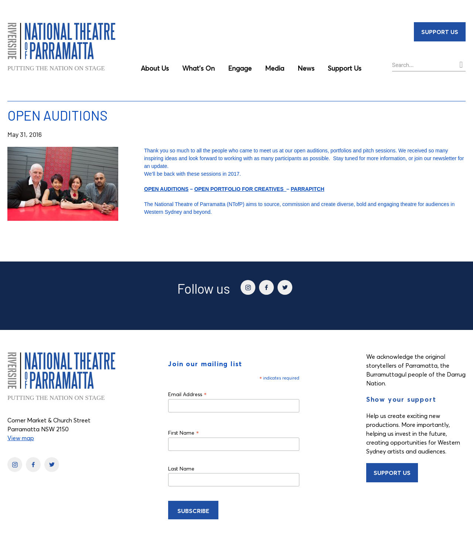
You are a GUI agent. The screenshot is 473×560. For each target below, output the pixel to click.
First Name (183, 432)
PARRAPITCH (307, 189)
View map (20, 438)
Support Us (344, 68)
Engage (240, 68)
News (305, 68)
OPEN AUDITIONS (166, 189)
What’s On (198, 68)
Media (274, 68)
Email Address (187, 394)
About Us (155, 68)
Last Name (181, 468)
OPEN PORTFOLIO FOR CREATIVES (240, 189)
